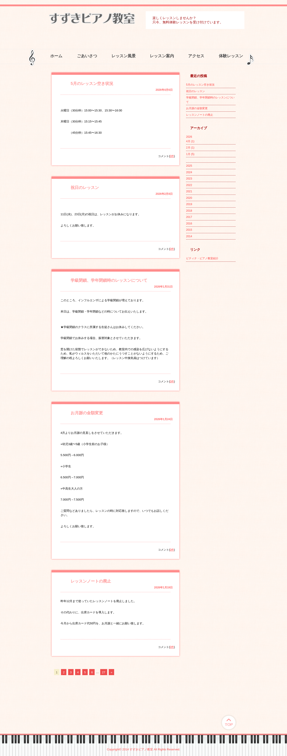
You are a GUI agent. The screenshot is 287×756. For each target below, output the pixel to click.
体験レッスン (231, 56)
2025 (189, 165)
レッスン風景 (123, 56)
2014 (189, 236)
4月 (190, 141)
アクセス (196, 56)
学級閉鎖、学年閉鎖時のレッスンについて (109, 280)
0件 (172, 156)
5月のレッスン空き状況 (92, 83)
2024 (189, 172)
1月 (190, 154)
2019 (189, 204)
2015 (189, 229)
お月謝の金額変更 (87, 413)
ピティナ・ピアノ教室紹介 (202, 258)
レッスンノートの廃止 (91, 581)
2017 (189, 217)
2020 (189, 198)
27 (103, 672)
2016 (189, 223)
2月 (190, 147)
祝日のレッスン (85, 187)
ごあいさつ (87, 56)
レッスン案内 (162, 56)
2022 (189, 185)
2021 (189, 191)
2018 (189, 210)
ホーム (56, 56)
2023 (189, 178)
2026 (189, 136)
